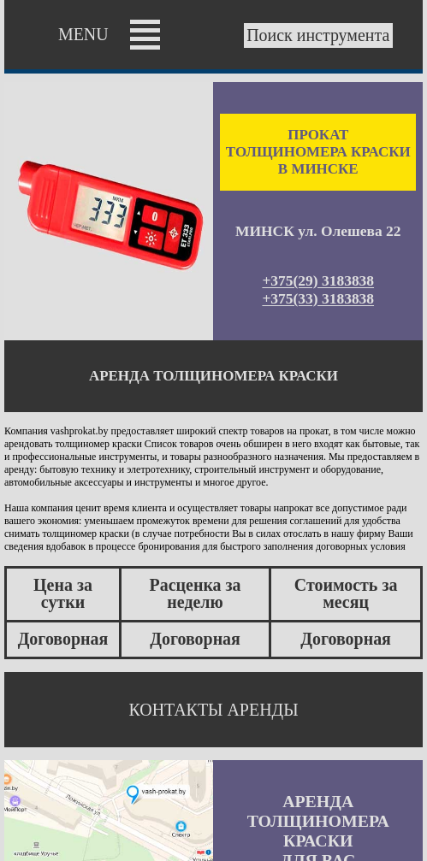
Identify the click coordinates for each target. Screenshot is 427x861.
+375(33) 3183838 (318, 299)
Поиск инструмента (317, 36)
